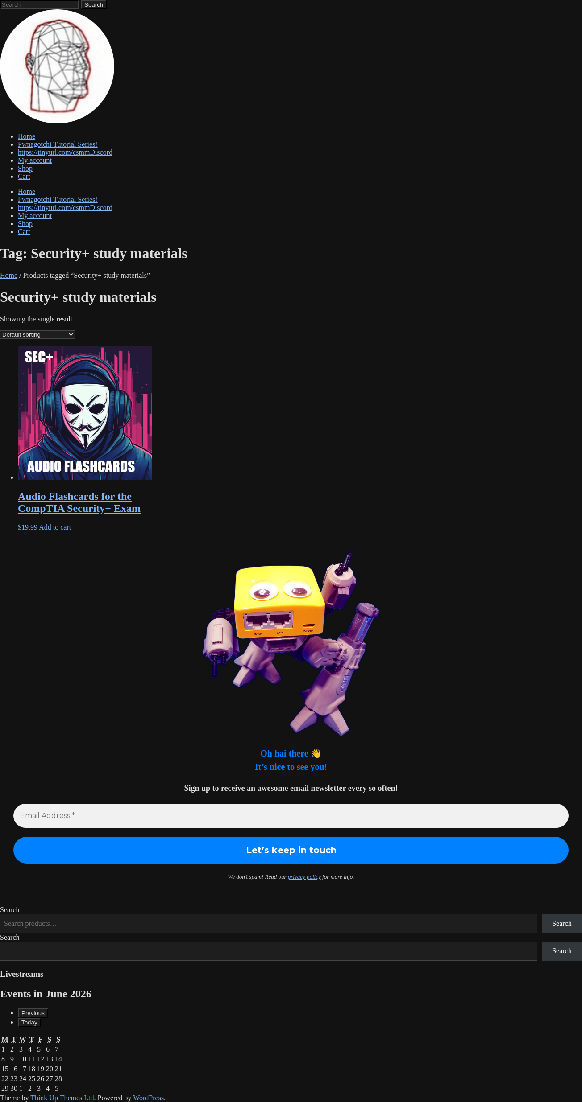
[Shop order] (37, 334)
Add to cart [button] (55, 527)
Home (8, 275)
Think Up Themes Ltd (62, 1098)
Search (10, 909)
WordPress (148, 1098)
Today (29, 1022)
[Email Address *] (291, 816)
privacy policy (304, 876)
